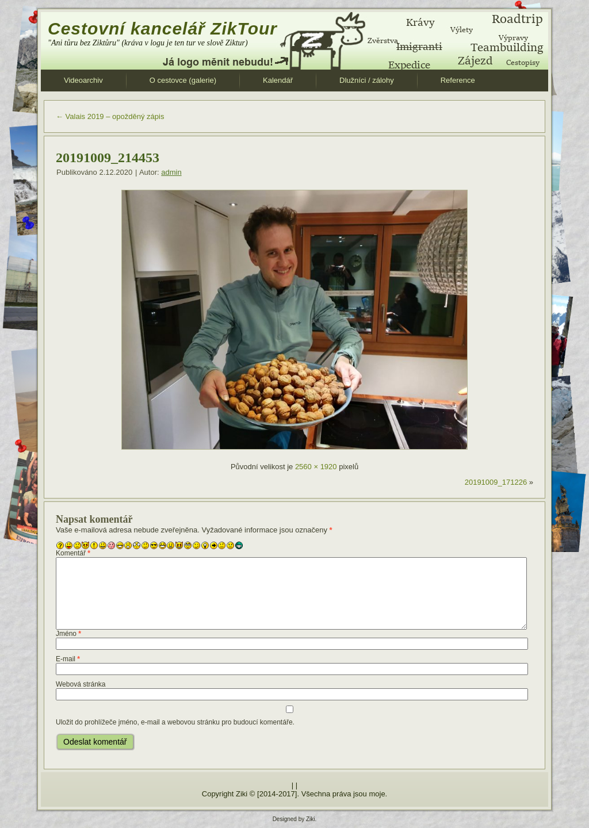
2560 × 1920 (316, 466)
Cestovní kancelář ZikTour (162, 28)
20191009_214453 (107, 157)
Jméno (68, 634)
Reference (458, 80)
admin (171, 172)
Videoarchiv (83, 80)
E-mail (68, 659)
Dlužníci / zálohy (366, 80)
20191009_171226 (496, 482)
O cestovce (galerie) (183, 80)
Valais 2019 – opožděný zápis (110, 116)
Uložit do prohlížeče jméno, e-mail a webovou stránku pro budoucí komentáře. (175, 722)
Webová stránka (81, 684)
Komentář (73, 553)
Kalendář (278, 80)
